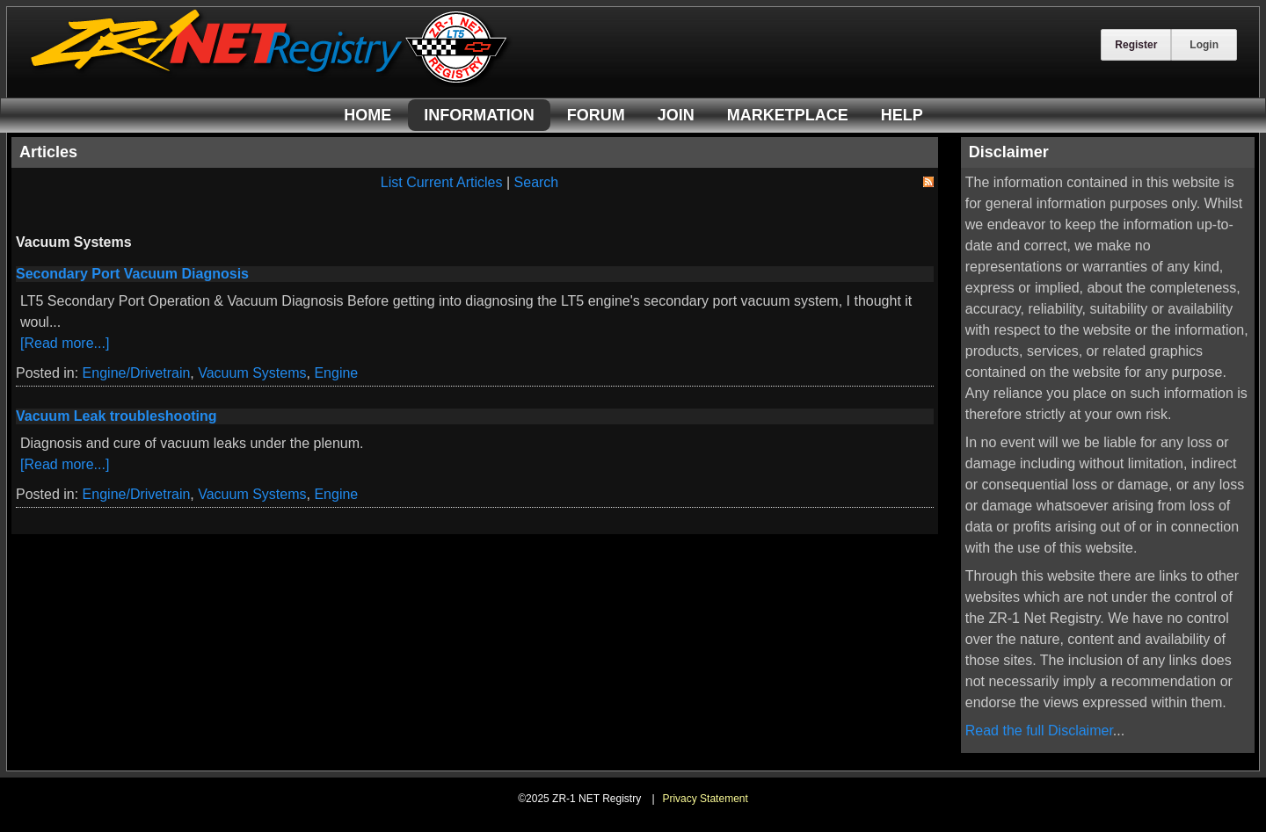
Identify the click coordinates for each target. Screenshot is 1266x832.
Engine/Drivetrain (137, 372)
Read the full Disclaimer (1039, 730)
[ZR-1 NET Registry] (271, 82)
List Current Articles (442, 182)
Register (1136, 45)
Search (536, 182)
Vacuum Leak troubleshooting (116, 416)
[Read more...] (64, 343)
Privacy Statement (704, 798)
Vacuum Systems (252, 372)
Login (1204, 45)
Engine (336, 372)
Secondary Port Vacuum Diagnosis (132, 273)
